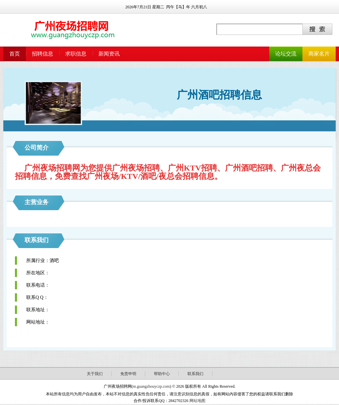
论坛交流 (285, 54)
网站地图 (197, 400)
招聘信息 (42, 54)
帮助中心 (162, 373)
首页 (14, 54)
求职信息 (75, 54)
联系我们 (195, 373)
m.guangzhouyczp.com (151, 386)
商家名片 (319, 54)
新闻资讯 (109, 54)
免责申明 (128, 373)
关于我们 (95, 373)
